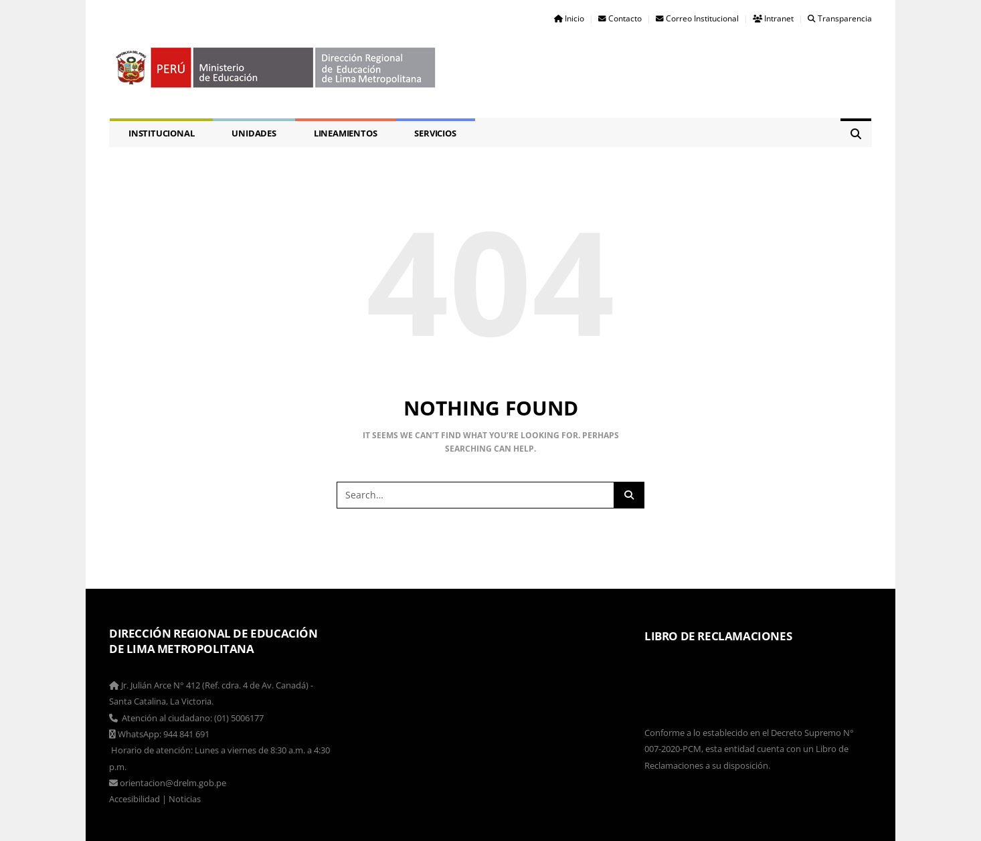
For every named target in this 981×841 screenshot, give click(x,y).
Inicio (569, 18)
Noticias (185, 799)
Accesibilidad (134, 799)
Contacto (620, 18)
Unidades (254, 133)
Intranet (773, 18)
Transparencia (840, 18)
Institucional (161, 133)
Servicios (435, 133)
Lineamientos (345, 133)
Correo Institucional (697, 18)
